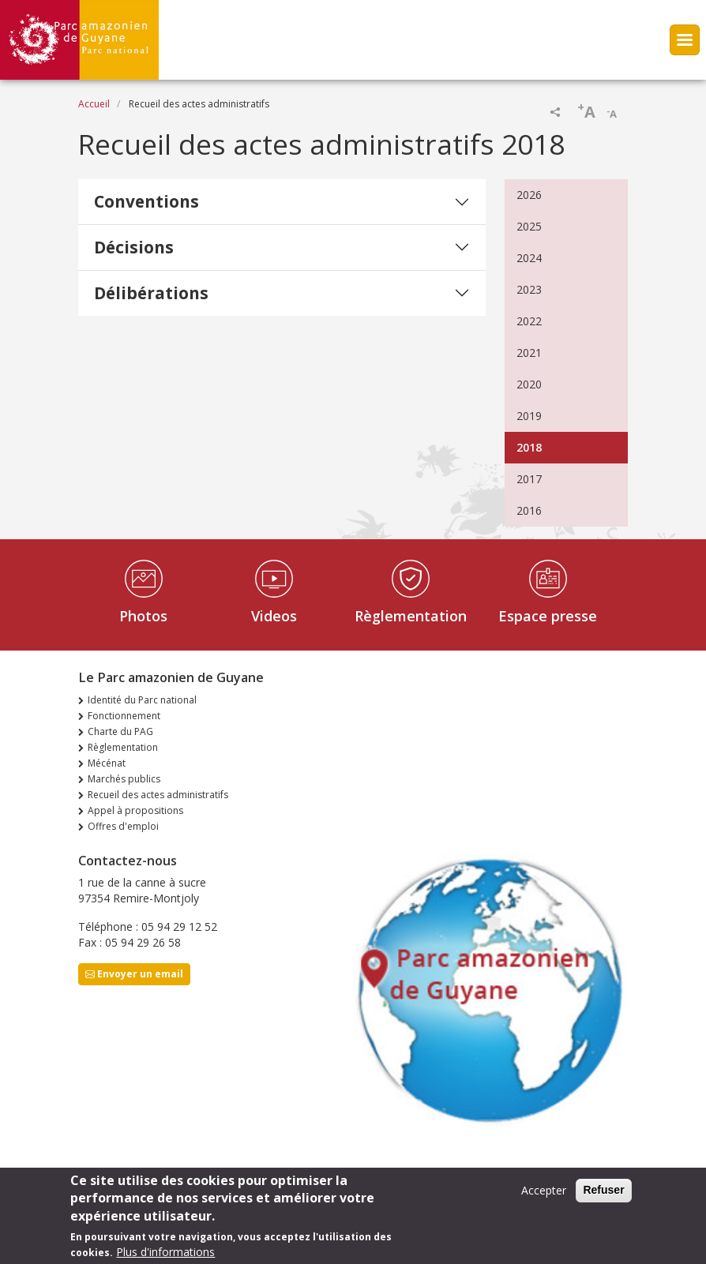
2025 (529, 226)
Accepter (543, 1195)
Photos (143, 615)
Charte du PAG (120, 731)
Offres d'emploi (123, 826)
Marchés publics (124, 779)
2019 (529, 415)
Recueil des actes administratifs (158, 794)
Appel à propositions (135, 810)
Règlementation (411, 615)
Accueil (94, 104)
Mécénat (107, 763)
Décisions (134, 247)
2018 (529, 447)
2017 (529, 478)
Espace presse (547, 615)
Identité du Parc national (142, 700)
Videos (274, 615)
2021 (529, 352)
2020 (529, 384)
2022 (529, 320)
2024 (529, 257)
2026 (529, 194)
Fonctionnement (124, 715)
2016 (529, 510)
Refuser (603, 1195)
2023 (529, 289)
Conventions (146, 201)
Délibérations (151, 293)
